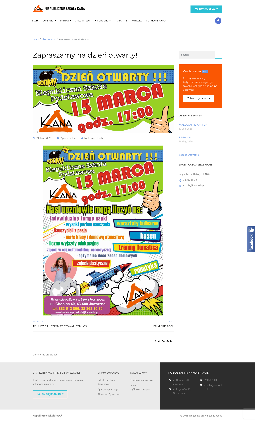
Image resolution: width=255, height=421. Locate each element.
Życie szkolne (68, 138)
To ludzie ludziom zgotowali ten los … (61, 326)
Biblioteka (185, 137)
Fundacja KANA (156, 20)
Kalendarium (103, 20)
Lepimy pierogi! (163, 326)
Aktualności (82, 20)
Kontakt (136, 20)
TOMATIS (121, 20)
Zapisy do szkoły (206, 9)
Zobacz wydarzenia (198, 98)
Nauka (64, 20)
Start (35, 20)
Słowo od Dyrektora (109, 394)
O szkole (48, 20)
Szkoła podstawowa (141, 380)
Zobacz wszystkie (189, 154)
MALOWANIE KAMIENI (193, 124)
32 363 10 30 (211, 380)
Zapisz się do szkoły (50, 394)
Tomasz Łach (95, 138)
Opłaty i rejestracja (108, 389)
